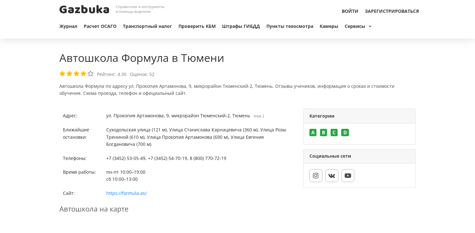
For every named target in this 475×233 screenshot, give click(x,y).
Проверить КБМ (197, 26)
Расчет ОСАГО (100, 26)
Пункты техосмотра (289, 26)
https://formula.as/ (126, 193)
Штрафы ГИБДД (241, 26)
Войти (350, 11)
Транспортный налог (147, 26)
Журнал (68, 26)
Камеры (329, 26)
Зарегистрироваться (392, 11)
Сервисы (355, 26)
